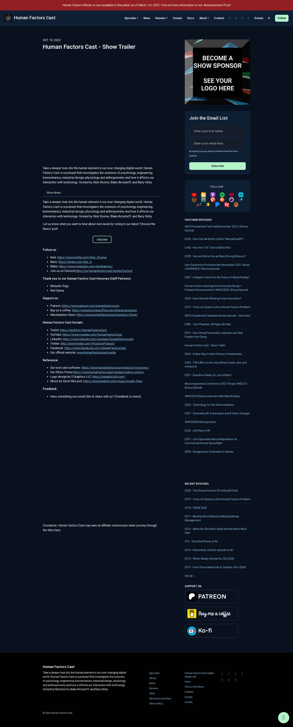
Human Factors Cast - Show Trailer (205, 345)
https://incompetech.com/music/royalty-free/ (113, 381)
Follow (282, 18)
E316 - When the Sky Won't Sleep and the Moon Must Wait (216, 530)
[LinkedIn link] (248, 18)
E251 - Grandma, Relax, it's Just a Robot (208, 375)
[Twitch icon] (229, 674)
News (147, 18)
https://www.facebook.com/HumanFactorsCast (95, 348)
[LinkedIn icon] (242, 674)
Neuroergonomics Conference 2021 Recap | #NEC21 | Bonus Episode (216, 385)
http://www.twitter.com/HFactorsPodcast (87, 343)
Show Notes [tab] (54, 192)
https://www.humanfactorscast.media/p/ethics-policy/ (108, 372)
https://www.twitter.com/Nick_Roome (82, 257)
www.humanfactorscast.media (96, 352)
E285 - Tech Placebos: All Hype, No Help (208, 324)
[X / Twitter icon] (222, 680)
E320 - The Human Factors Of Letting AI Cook (211, 490)
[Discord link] (230, 18)
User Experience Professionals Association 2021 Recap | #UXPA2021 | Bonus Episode (217, 266)
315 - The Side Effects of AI (201, 541)
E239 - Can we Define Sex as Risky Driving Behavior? (215, 256)
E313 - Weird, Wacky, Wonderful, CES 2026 (209, 558)
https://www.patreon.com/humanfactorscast (90, 306)
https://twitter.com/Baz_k (75, 262)
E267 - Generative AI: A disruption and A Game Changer (217, 413)
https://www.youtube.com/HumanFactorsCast (92, 334)
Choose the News (194, 686)
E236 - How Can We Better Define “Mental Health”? (214, 239)
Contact (219, 18)
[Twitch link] (236, 18)
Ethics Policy (156, 703)
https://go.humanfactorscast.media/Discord (103, 271)
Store (190, 18)
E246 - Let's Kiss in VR (197, 430)
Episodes (130, 18)
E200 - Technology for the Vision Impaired (209, 404)
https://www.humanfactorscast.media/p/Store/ (107, 315)
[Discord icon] (222, 674)
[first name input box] (217, 131)
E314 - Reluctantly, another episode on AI (209, 550)
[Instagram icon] (236, 680)
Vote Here (102, 239)
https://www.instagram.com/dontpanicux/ (86, 266)
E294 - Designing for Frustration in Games (209, 451)
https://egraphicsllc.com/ (108, 376)
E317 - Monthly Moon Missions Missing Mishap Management (212, 518)
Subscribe (217, 165)
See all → (190, 575)
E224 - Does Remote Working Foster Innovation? (213, 298)
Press (188, 681)
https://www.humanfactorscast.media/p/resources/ (115, 367)
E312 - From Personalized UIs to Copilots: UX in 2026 (215, 567)
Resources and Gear (160, 698)
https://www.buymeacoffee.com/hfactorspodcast (104, 310)
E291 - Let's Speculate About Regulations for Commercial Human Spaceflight (211, 441)
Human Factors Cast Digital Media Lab (199, 675)
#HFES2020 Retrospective (200, 422)
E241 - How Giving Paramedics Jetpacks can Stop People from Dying (214, 334)
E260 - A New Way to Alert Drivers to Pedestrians (213, 353)
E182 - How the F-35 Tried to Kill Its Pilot (208, 247)
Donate (177, 18)
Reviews (160, 18)
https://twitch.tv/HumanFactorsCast (83, 330)
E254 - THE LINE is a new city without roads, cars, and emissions (216, 364)
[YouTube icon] (236, 674)
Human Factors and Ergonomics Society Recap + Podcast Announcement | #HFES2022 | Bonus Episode (216, 287)
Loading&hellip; (102, 458)
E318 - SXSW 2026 (196, 507)
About (203, 18)
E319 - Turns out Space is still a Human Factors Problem (217, 307)
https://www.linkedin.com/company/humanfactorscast (98, 339)
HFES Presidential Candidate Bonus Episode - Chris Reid (217, 315)
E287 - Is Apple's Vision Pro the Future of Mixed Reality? (217, 277)
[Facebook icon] (229, 680)
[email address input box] (217, 143)
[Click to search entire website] (269, 18)
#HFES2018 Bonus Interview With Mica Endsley (212, 396)
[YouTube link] (242, 18)
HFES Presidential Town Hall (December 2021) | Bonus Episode (216, 228)
